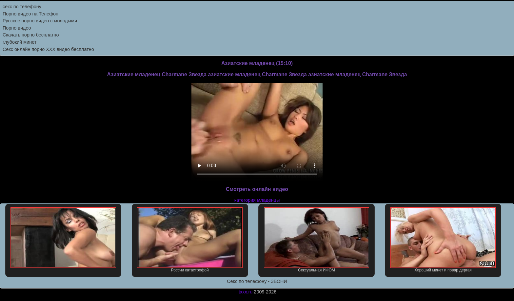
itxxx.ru (245, 291)
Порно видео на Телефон (30, 13)
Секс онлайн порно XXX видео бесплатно (48, 49)
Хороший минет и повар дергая (443, 239)
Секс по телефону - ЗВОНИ (257, 281)
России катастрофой (190, 239)
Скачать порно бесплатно (31, 34)
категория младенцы (257, 200)
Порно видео (17, 28)
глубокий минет (19, 42)
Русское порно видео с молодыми (40, 20)
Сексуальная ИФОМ (316, 239)
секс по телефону (22, 6)
